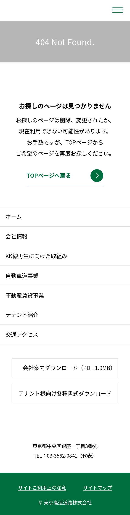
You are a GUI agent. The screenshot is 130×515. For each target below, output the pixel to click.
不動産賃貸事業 (24, 295)
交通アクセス (21, 334)
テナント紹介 (21, 315)
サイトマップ (97, 487)
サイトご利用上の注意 (42, 487)
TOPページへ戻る (57, 178)
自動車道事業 (21, 275)
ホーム (13, 216)
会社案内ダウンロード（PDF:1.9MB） (69, 368)
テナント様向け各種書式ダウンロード (64, 393)
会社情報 (16, 236)
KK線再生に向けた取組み (36, 256)
